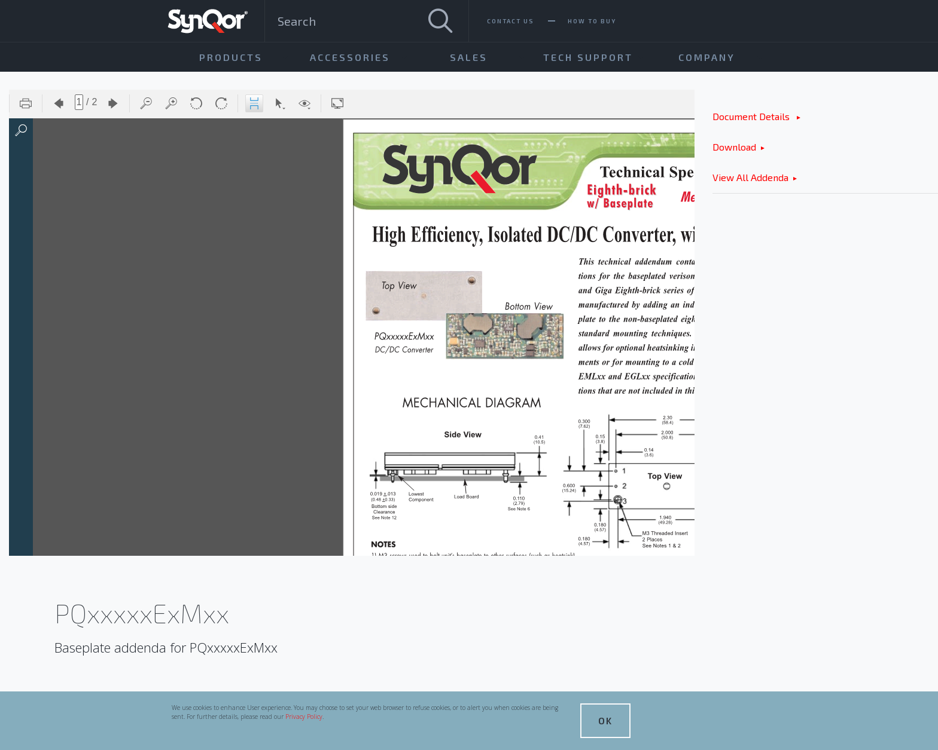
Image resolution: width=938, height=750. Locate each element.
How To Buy (592, 21)
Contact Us (510, 21)
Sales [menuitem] (469, 57)
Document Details (752, 116)
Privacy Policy (303, 716)
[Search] (440, 21)
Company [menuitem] (706, 57)
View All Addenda (750, 177)
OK (605, 720)
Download (734, 146)
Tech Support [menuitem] (588, 57)
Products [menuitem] (231, 57)
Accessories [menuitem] (350, 57)
